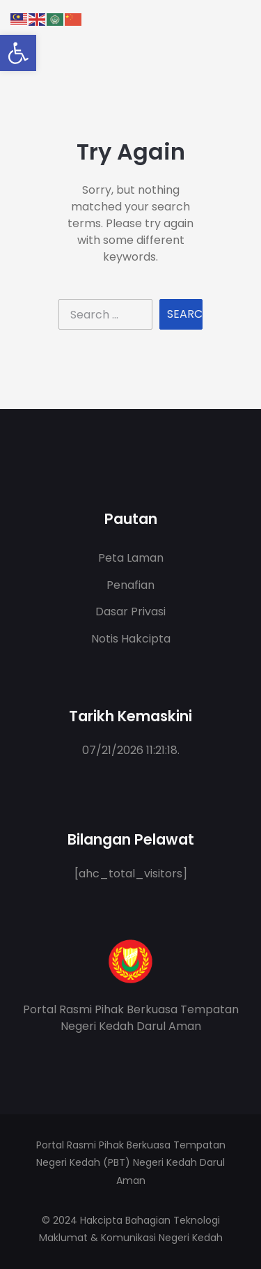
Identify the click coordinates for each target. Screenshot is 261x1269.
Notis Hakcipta (131, 639)
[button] (18, 53)
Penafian (130, 585)
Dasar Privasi (130, 611)
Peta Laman (131, 558)
